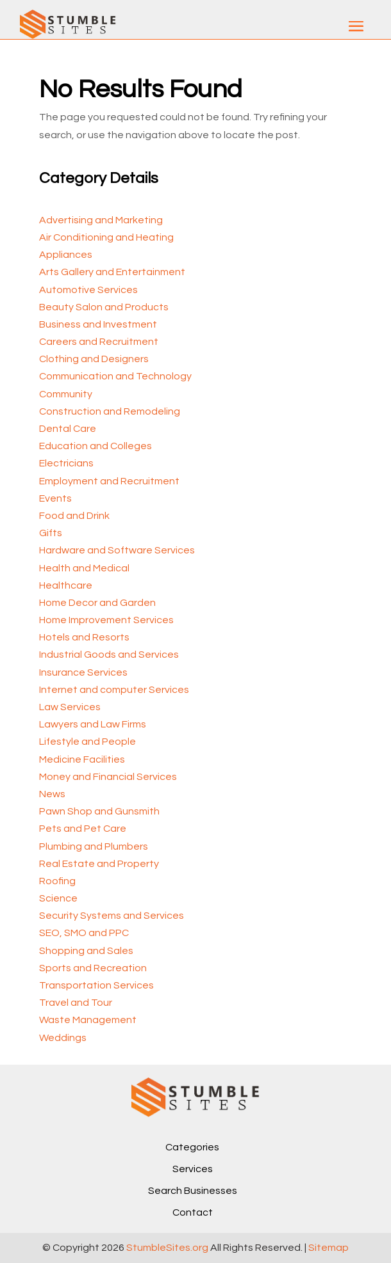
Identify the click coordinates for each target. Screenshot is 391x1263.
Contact (192, 1212)
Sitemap (328, 1248)
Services (192, 1168)
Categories (192, 1147)
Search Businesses (192, 1190)
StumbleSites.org (167, 1248)
